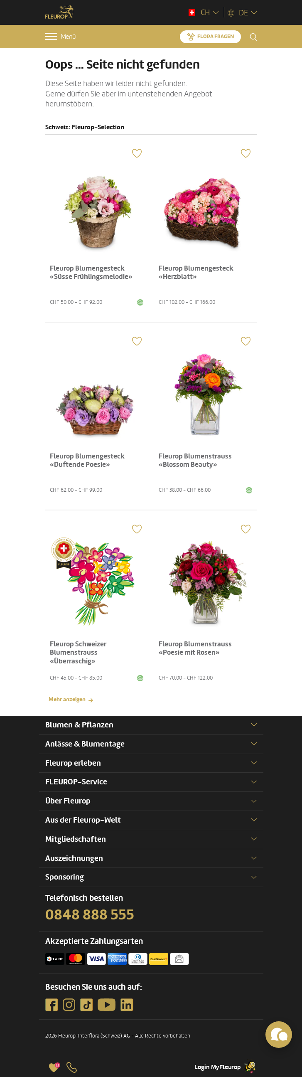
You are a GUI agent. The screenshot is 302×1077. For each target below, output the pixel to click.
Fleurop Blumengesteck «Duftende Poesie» (87, 460)
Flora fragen (215, 36)
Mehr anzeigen (67, 699)
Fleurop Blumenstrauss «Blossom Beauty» (195, 460)
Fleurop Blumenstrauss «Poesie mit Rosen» (195, 648)
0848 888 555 (89, 915)
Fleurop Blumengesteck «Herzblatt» (196, 272)
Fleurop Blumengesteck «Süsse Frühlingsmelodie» (91, 272)
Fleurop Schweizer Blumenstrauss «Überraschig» (78, 652)
